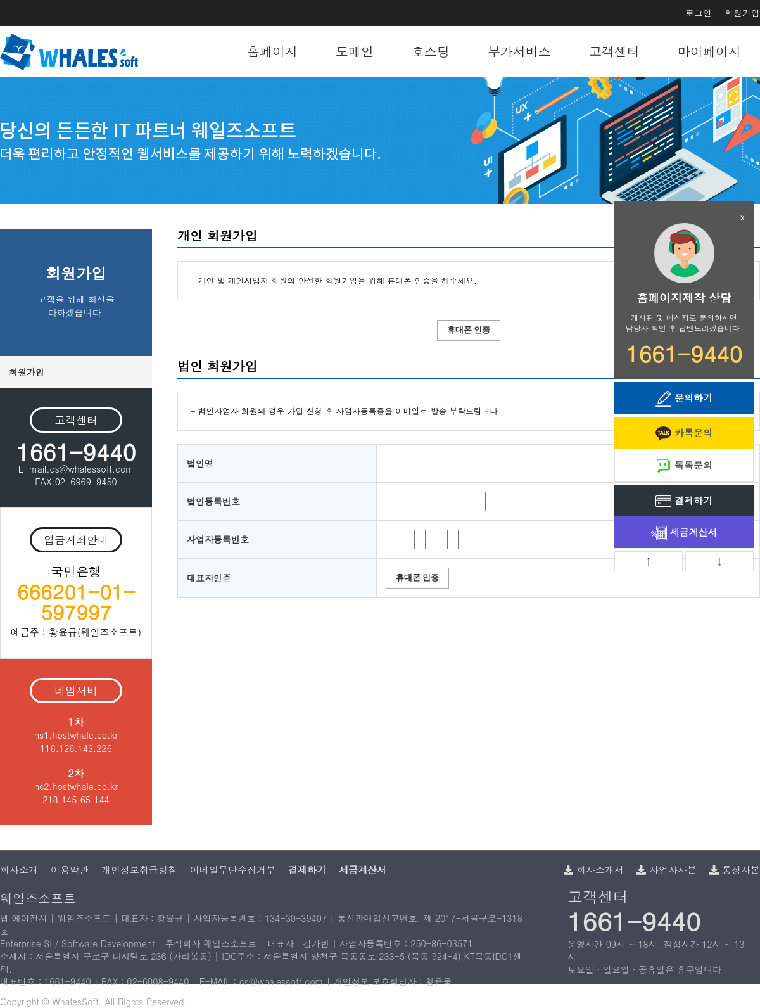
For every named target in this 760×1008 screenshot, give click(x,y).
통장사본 (734, 869)
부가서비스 (519, 51)
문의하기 (684, 399)
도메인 (355, 51)
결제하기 (684, 501)
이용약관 (70, 869)
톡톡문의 (684, 466)
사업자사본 (666, 869)
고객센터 (614, 51)
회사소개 (19, 869)
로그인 (698, 12)
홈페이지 (272, 51)
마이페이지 (709, 51)
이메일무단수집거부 (233, 869)
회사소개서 (594, 869)
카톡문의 (684, 434)
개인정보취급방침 (139, 869)
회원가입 (742, 12)
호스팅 (431, 51)
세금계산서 (684, 533)
